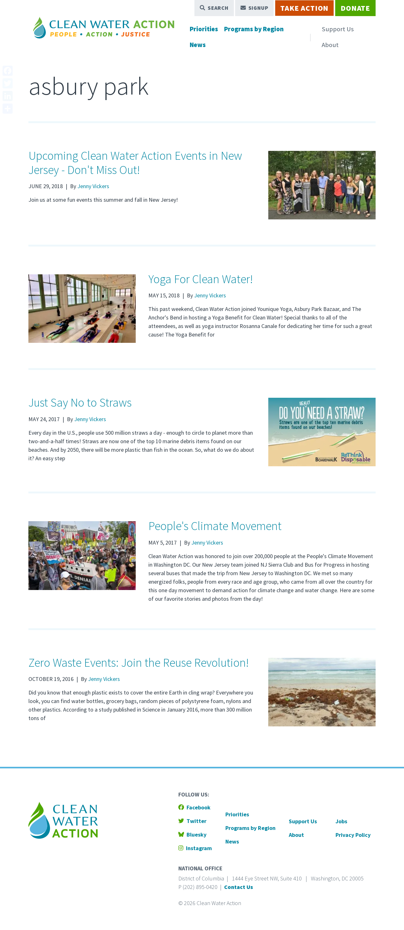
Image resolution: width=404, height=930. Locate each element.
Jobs (341, 821)
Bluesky (192, 834)
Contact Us (238, 887)
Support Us (338, 29)
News (198, 45)
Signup (255, 7)
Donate (355, 8)
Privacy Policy (353, 834)
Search (214, 7)
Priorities (204, 29)
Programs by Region (254, 29)
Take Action (304, 8)
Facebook (194, 807)
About (330, 45)
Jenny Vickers (93, 186)
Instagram (195, 848)
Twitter (192, 821)
